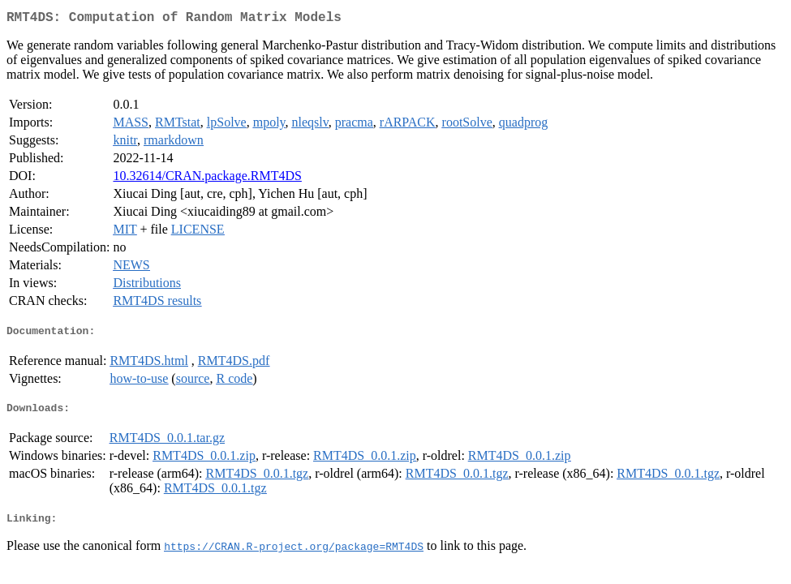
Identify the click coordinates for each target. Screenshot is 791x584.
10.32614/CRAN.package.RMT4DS (207, 179)
